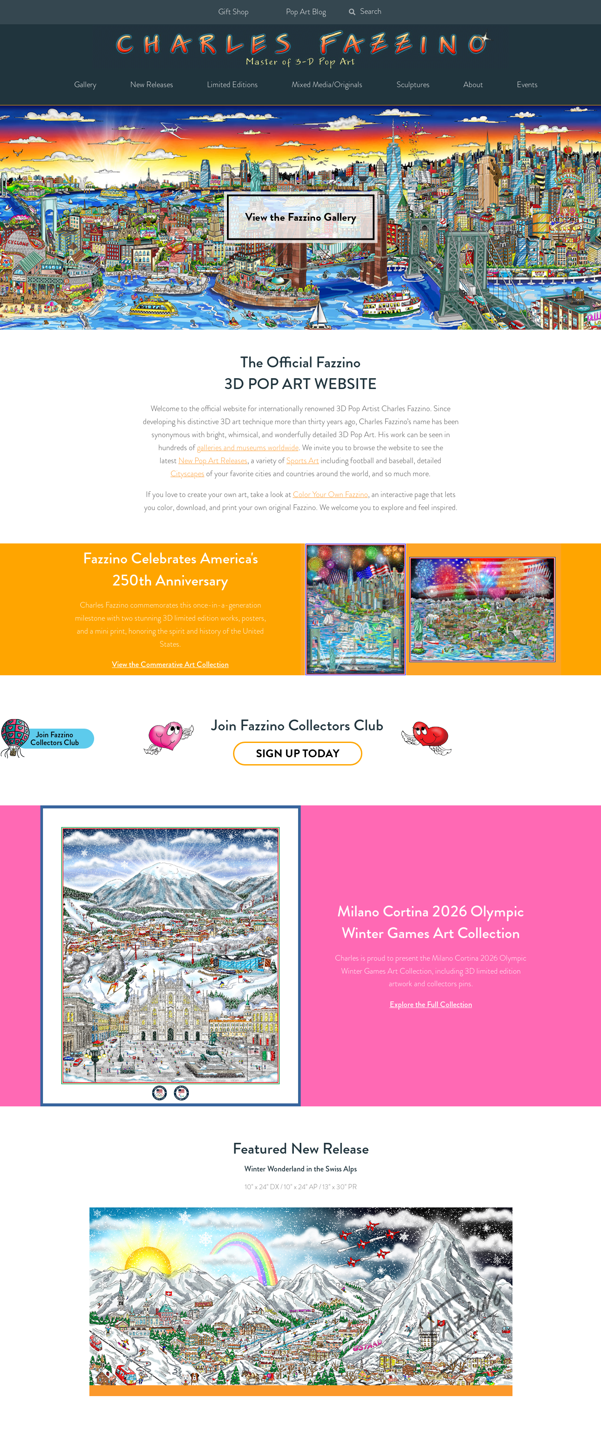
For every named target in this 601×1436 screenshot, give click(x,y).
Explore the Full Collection (431, 1004)
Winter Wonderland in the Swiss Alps (300, 1168)
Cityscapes (187, 473)
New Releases (151, 84)
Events (527, 84)
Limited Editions (232, 84)
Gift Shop (233, 11)
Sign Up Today (297, 753)
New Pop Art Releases (212, 460)
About (473, 84)
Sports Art (302, 460)
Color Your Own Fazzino (330, 494)
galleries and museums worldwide (248, 447)
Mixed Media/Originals (327, 84)
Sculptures (413, 84)
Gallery (85, 84)
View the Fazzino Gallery (300, 217)
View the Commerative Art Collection (170, 664)
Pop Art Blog (306, 11)
